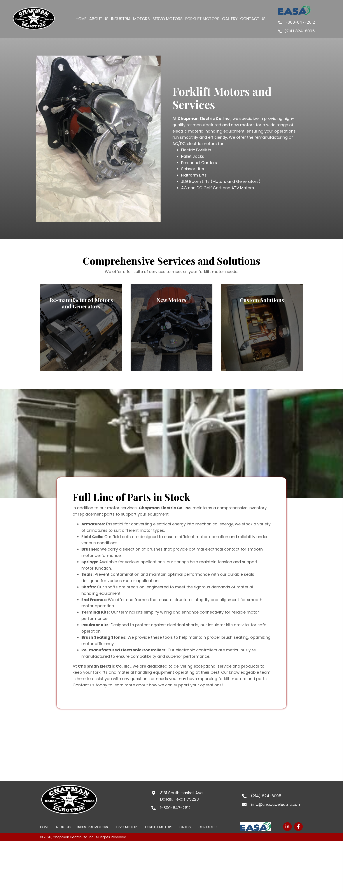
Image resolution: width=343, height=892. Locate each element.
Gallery (185, 827)
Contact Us (208, 827)
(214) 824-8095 (299, 31)
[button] (287, 826)
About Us (63, 827)
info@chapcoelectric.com (276, 804)
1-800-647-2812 (299, 22)
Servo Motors (126, 827)
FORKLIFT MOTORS (159, 827)
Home (44, 827)
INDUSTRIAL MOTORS (92, 827)
